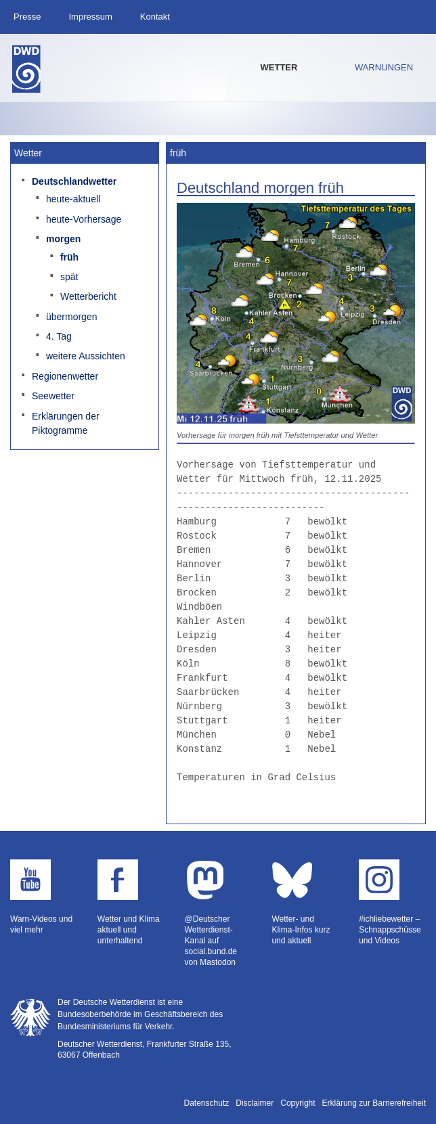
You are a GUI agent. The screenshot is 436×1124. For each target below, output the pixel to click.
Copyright (297, 1103)
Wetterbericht (88, 296)
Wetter (279, 67)
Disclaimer (255, 1103)
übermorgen (71, 316)
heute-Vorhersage (83, 219)
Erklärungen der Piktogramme (66, 423)
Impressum (90, 17)
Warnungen (384, 67)
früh (69, 257)
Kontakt (155, 17)
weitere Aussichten (85, 356)
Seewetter (53, 395)
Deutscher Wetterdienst (26, 69)
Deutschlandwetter (74, 181)
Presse (27, 17)
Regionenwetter (65, 376)
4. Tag (59, 336)
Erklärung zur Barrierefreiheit (374, 1103)
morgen (63, 238)
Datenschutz (207, 1103)
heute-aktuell (73, 199)
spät (69, 276)
